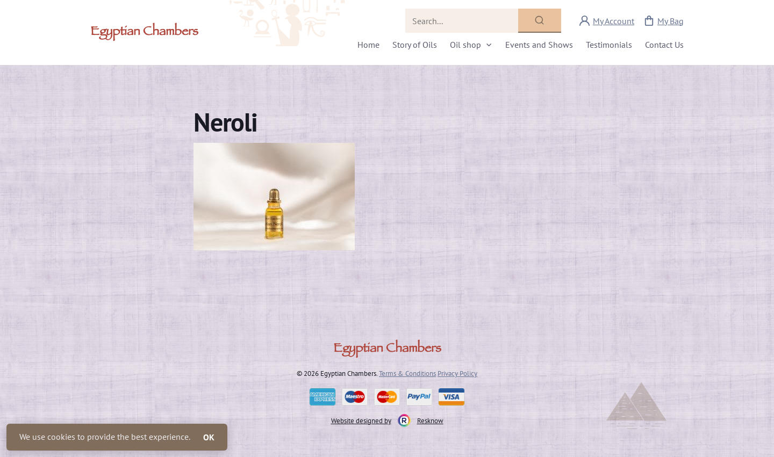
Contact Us (664, 44)
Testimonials (609, 44)
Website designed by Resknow (387, 420)
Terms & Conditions (407, 373)
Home (368, 44)
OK (208, 437)
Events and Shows (539, 44)
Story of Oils (414, 44)
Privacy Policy (457, 373)
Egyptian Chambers (144, 32)
